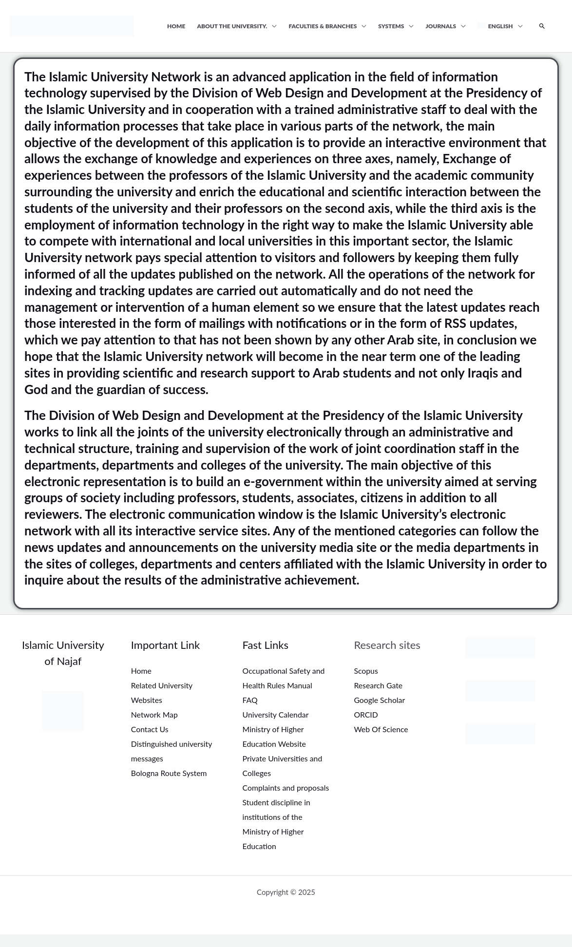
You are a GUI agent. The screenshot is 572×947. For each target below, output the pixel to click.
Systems (391, 26)
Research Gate (378, 685)
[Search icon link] (542, 26)
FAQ (250, 699)
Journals (440, 26)
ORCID (366, 714)
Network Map (154, 714)
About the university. (232, 26)
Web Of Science (381, 728)
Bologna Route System (169, 772)
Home (176, 26)
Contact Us (150, 728)
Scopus (366, 670)
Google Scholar (379, 699)
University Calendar (276, 714)
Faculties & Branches (322, 26)
